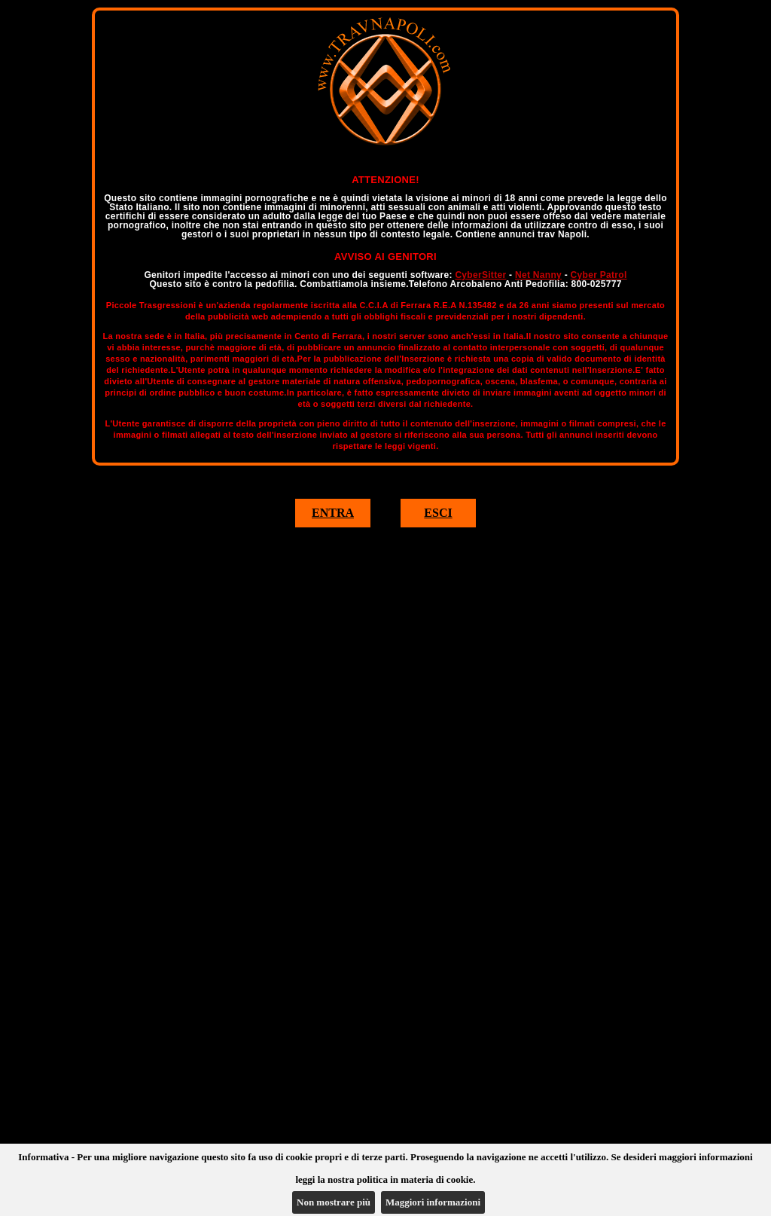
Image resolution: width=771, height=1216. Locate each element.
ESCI (438, 512)
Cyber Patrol (599, 275)
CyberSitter (480, 275)
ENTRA (333, 512)
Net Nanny (538, 275)
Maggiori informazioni (433, 1202)
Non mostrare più (333, 1202)
